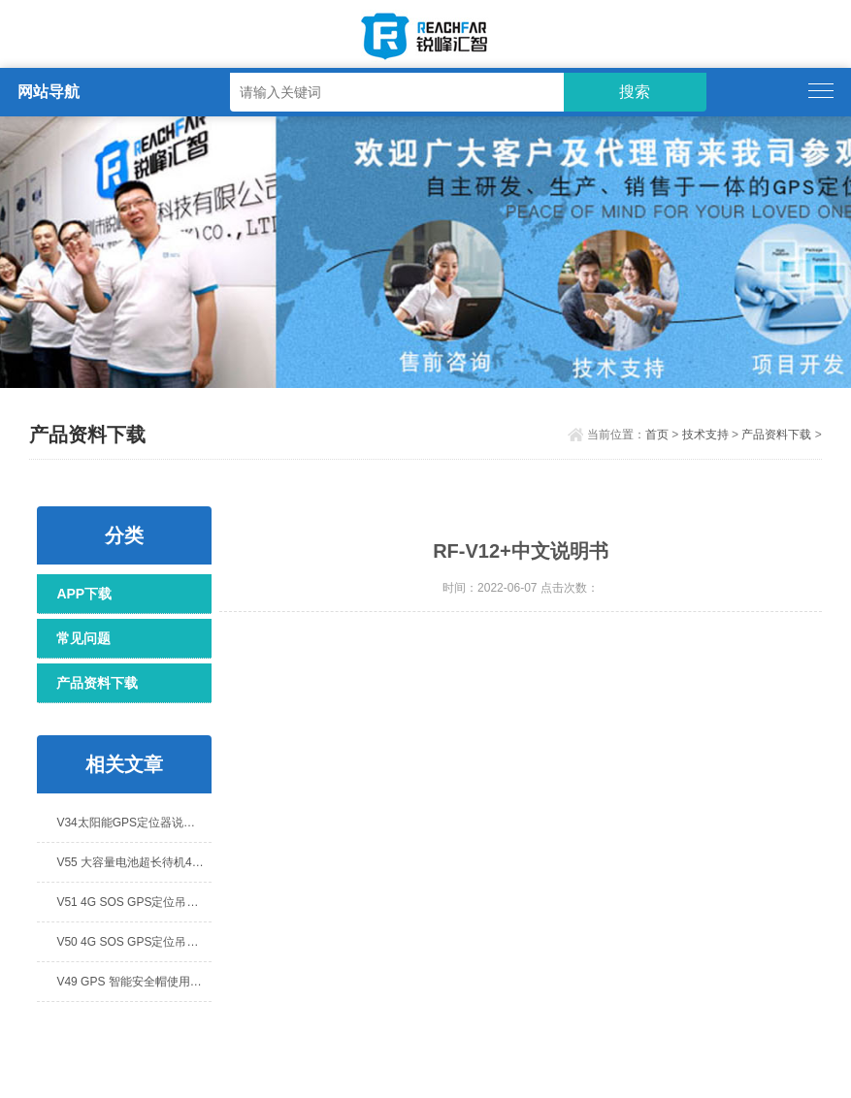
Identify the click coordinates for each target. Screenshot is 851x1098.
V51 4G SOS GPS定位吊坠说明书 (134, 902)
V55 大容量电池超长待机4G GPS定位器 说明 (134, 862)
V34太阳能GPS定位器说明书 (131, 822)
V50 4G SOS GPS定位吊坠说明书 (134, 942)
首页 (657, 434)
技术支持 (705, 434)
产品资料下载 (776, 434)
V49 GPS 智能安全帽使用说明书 (134, 981)
